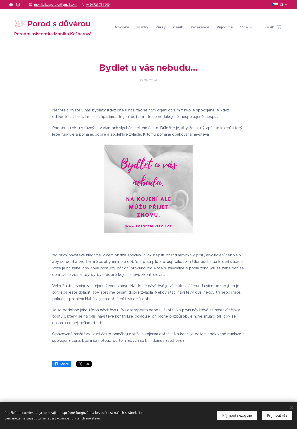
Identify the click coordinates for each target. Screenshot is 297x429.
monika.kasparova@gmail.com (55, 4)
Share (62, 364)
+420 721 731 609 (98, 4)
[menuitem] (123, 27)
